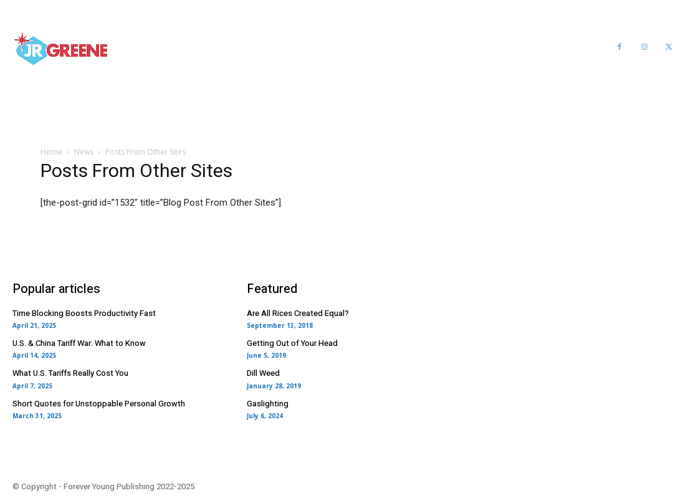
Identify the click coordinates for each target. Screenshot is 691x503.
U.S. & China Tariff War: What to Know (79, 343)
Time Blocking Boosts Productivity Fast (84, 313)
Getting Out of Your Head (292, 343)
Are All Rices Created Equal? (298, 313)
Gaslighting (267, 404)
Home (51, 151)
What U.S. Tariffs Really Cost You (70, 373)
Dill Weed (263, 373)
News (83, 151)
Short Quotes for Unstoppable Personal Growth (98, 404)
